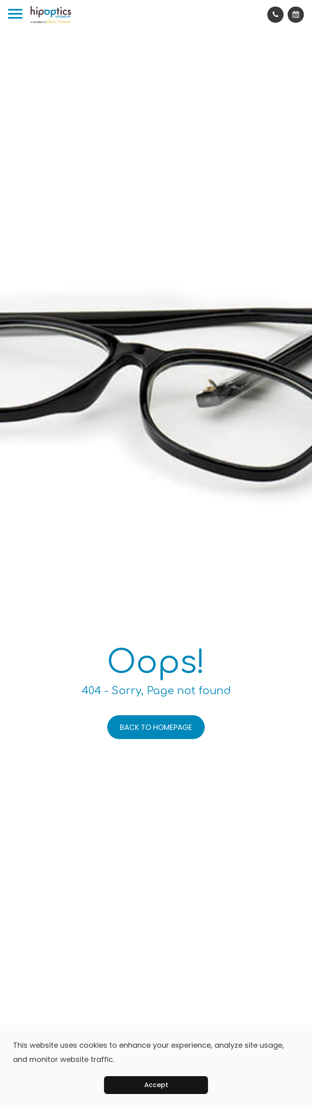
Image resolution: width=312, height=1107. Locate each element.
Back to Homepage (156, 727)
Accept (156, 1085)
